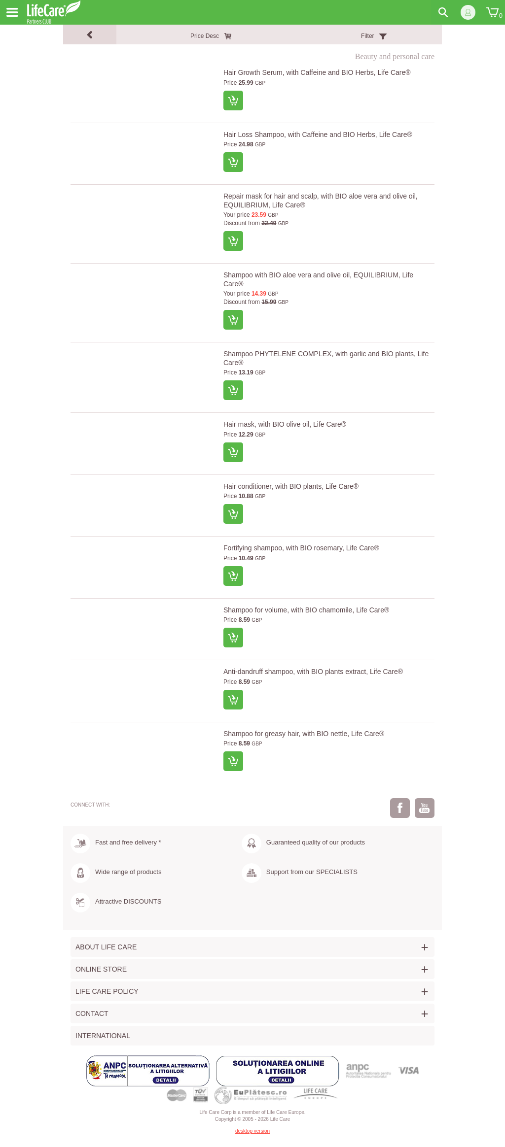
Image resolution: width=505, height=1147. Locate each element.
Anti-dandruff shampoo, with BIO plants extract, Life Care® (313, 671)
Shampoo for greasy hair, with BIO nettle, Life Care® (303, 734)
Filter (367, 36)
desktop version (252, 1131)
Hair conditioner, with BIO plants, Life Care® (291, 486)
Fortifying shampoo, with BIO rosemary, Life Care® (301, 548)
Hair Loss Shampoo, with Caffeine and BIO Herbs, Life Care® (317, 134)
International (102, 1036)
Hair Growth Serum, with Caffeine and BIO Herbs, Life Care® (317, 72)
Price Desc (204, 36)
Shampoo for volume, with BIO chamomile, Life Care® (306, 610)
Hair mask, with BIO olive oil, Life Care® (284, 424)
